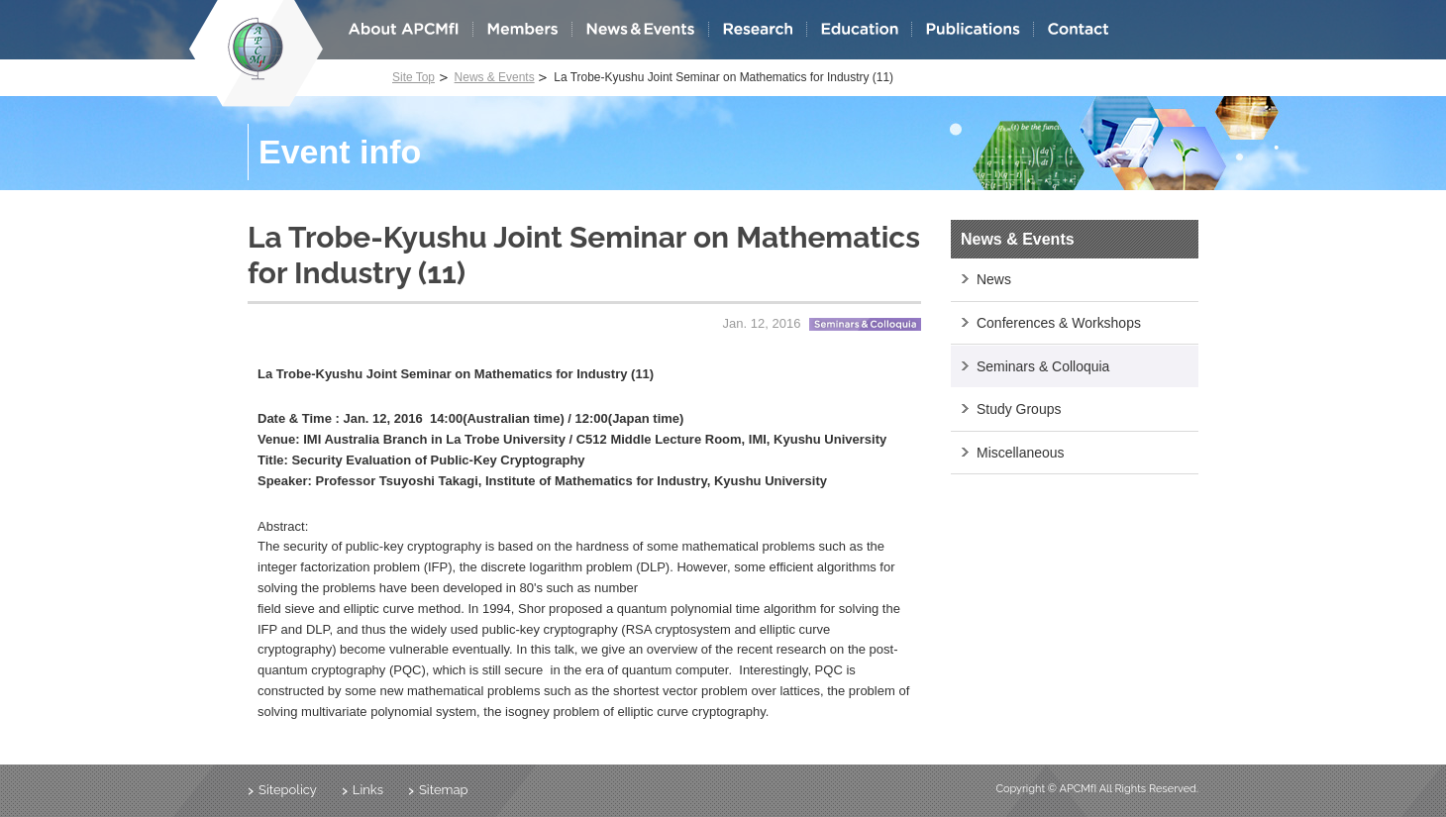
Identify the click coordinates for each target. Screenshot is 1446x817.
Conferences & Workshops (1059, 323)
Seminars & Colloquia (1043, 366)
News (994, 279)
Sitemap (443, 789)
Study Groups (1019, 409)
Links (368, 789)
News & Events (495, 77)
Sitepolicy (287, 789)
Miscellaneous (1021, 452)
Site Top (413, 77)
